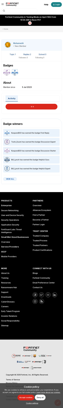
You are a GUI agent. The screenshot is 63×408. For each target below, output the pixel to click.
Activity (12, 98)
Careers (4, 306)
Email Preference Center (44, 282)
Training (4, 278)
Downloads (6, 297)
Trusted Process (40, 240)
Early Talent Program (10, 311)
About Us (5, 273)
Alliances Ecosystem (42, 210)
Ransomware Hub (9, 287)
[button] (2, 5)
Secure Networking (9, 210)
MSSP (3, 252)
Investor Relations (9, 316)
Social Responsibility (10, 321)
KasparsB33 (16, 133)
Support (4, 292)
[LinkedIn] (54, 294)
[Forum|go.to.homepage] (12, 4)
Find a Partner (39, 215)
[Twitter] (41, 294)
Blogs (35, 273)
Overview (5, 242)
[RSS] (41, 301)
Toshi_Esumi (16, 142)
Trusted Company (41, 236)
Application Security (10, 225)
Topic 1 (13, 54)
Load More (31, 106)
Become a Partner (41, 220)
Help (46, 4)
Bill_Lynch (15, 160)
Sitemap (5, 325)
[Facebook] (35, 294)
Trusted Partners (40, 245)
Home (6, 29)
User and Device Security (12, 215)
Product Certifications (42, 250)
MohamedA (18, 43)
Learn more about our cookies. (48, 392)
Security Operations (10, 220)
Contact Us (37, 287)
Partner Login (39, 224)
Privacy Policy (11, 383)
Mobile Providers (8, 256)
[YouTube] (48, 294)
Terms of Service (13, 380)
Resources (6, 282)
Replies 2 (27, 54)
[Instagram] (35, 301)
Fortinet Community (41, 278)
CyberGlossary (8, 302)
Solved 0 (42, 54)
